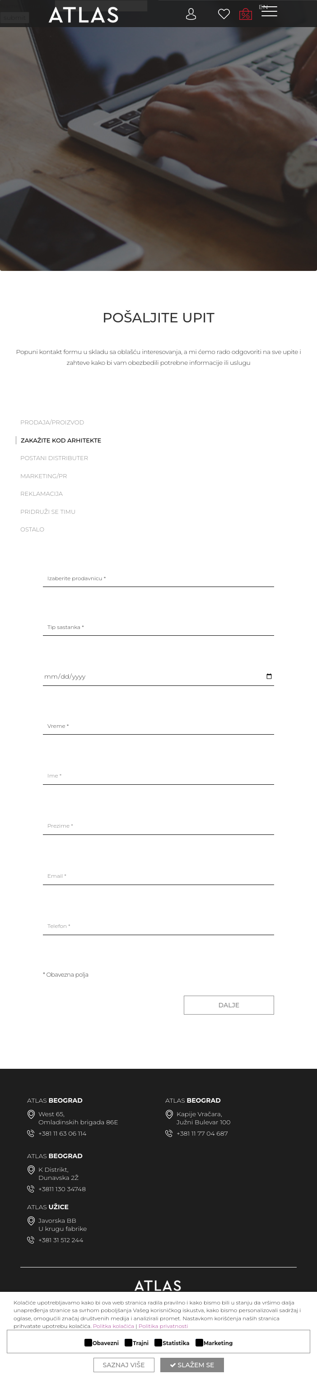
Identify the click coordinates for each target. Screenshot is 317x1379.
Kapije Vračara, (199, 1114)
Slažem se (192, 1365)
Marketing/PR (43, 476)
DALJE (229, 1005)
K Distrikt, (53, 1169)
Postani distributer (54, 457)
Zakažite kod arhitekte (61, 440)
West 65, (51, 1114)
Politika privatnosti (163, 1326)
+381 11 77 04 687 (202, 1133)
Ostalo (32, 529)
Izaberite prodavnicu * (76, 578)
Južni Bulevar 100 (204, 1122)
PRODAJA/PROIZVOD (52, 422)
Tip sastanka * (65, 627)
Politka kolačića (113, 1326)
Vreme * (58, 725)
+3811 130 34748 (62, 1189)
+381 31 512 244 (60, 1240)
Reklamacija (41, 493)
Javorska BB (57, 1220)
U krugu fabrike (62, 1229)
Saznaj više (124, 1365)
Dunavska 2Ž (58, 1178)
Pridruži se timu (47, 511)
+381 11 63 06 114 (62, 1133)
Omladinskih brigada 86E (78, 1122)
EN (263, 7)
